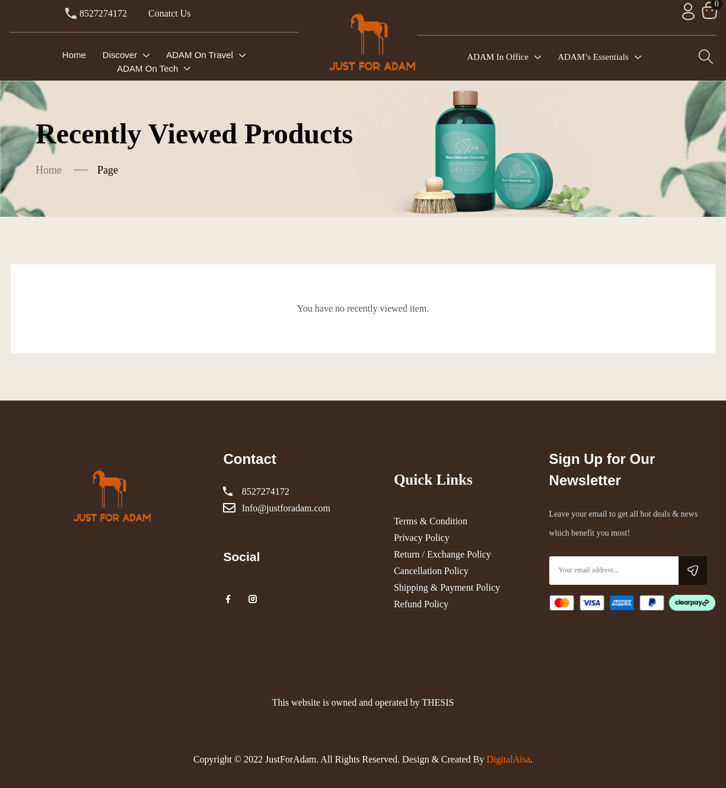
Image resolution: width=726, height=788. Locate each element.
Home (49, 170)
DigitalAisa (508, 759)
